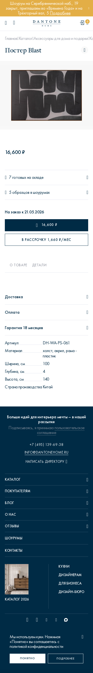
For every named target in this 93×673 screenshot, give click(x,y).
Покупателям (17, 491)
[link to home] (46, 23)
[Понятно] (27, 658)
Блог (9, 503)
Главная (11, 38)
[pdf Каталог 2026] (18, 583)
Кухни (63, 566)
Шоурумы (13, 538)
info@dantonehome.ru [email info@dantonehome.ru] (46, 452)
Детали (39, 265)
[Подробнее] (66, 658)
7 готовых (17, 177)
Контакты (13, 550)
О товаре (18, 265)
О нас (10, 514)
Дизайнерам (69, 575)
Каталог (25, 38)
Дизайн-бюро (71, 592)
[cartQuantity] (87, 23)
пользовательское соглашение (61, 430)
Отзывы (12, 526)
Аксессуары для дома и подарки (61, 38)
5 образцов (19, 192)
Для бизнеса (69, 583)
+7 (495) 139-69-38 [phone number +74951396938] (46, 444)
